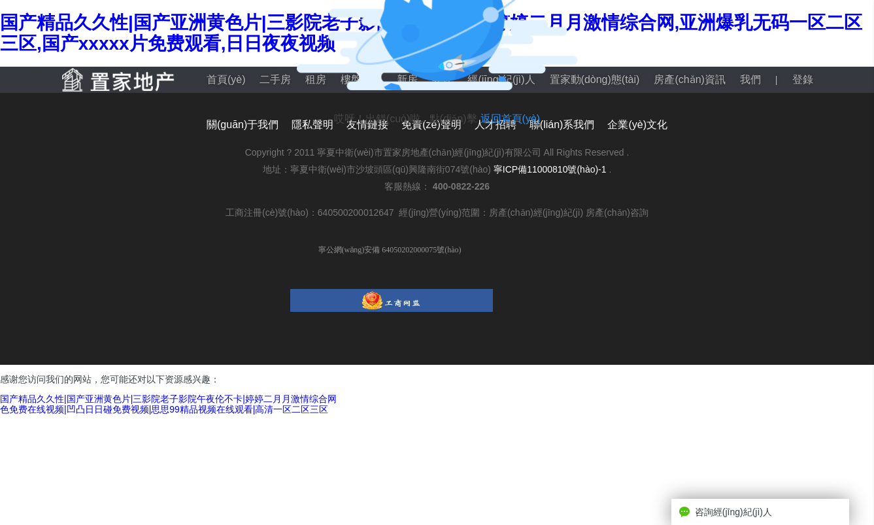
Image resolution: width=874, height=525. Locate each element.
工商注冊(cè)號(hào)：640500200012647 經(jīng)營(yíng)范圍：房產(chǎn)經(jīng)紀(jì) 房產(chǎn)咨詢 (437, 212)
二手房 (275, 79)
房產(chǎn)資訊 (689, 79)
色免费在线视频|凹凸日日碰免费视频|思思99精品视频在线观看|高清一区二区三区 (164, 409)
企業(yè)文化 (637, 124)
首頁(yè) (226, 79)
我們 (750, 79)
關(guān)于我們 (242, 124)
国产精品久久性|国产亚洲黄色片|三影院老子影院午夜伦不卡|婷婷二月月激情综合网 (168, 399)
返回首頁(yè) (510, 118)
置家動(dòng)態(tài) (595, 79)
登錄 (802, 79)
